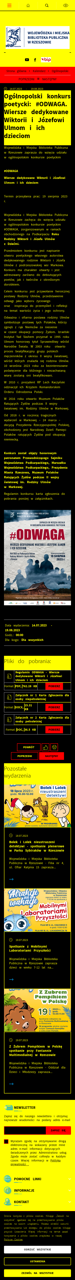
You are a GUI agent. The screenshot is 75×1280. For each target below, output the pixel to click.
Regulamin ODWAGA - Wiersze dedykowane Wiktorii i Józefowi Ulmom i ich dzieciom (38, 676)
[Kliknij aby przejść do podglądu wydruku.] (54, 747)
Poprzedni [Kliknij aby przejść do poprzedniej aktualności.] (26, 79)
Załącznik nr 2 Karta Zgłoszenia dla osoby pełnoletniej (42, 719)
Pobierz (54, 686)
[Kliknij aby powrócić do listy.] (38, 79)
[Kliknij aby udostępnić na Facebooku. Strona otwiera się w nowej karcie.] (45, 747)
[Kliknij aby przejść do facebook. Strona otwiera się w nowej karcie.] (35, 60)
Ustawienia (37, 1261)
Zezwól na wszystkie (37, 1273)
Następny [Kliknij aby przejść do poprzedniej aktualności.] (49, 79)
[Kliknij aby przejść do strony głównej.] (28, 5)
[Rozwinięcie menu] (37, 1179)
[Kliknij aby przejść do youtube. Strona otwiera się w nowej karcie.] (27, 60)
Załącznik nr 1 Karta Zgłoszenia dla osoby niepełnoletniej (42, 697)
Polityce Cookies (13, 1239)
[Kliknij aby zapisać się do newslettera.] (58, 1131)
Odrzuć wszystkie (37, 1249)
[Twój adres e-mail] (25, 1131)
